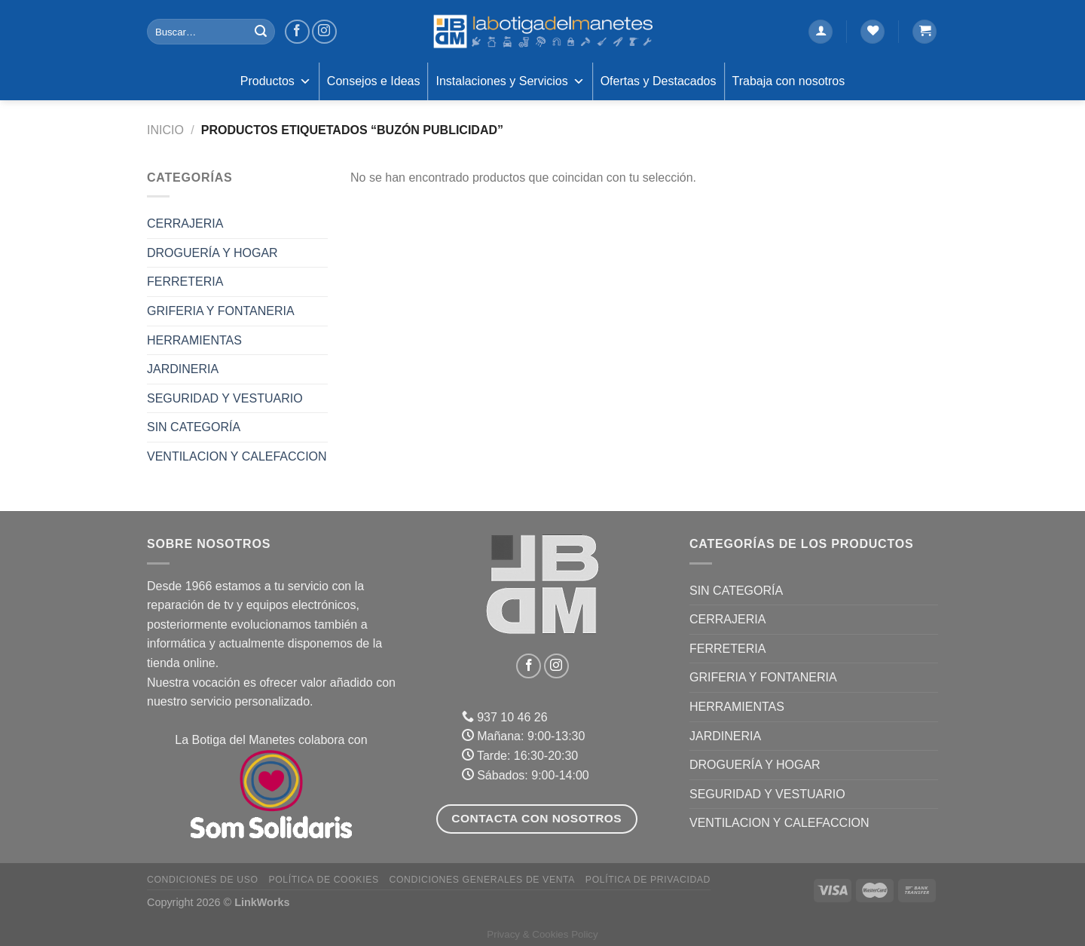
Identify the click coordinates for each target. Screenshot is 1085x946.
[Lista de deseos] (872, 32)
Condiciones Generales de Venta (483, 879)
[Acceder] (820, 32)
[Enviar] (261, 31)
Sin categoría (193, 427)
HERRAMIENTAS (194, 340)
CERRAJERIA (185, 223)
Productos (275, 81)
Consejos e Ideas (373, 81)
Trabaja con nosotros (788, 81)
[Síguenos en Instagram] (324, 32)
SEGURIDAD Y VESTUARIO (225, 398)
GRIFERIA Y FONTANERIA (221, 311)
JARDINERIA (183, 369)
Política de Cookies (323, 879)
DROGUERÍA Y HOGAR (212, 252)
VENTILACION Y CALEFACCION (237, 456)
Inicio (165, 130)
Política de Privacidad (648, 879)
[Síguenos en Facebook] (297, 32)
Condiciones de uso (202, 879)
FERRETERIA (185, 281)
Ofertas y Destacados (659, 81)
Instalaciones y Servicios (510, 81)
